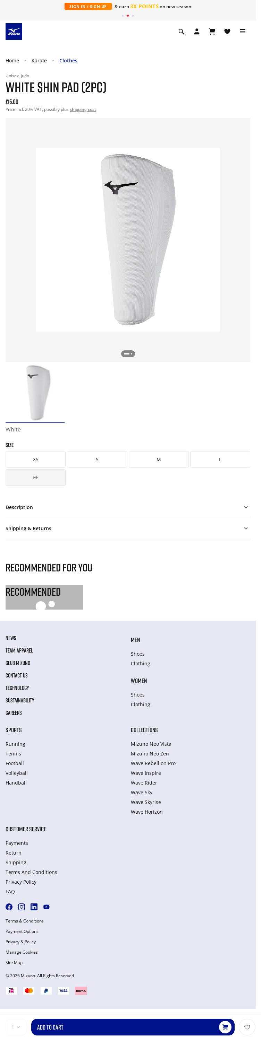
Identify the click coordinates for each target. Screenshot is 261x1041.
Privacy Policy (21, 881)
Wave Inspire (146, 773)
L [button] (220, 459)
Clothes (68, 60)
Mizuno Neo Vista (151, 744)
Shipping (16, 862)
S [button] (97, 459)
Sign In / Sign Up (88, 6)
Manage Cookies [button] (22, 952)
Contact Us (17, 675)
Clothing (140, 663)
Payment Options (22, 931)
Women (139, 680)
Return (14, 852)
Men (135, 640)
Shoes (138, 653)
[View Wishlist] (227, 31)
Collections (144, 730)
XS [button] (36, 459)
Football (15, 763)
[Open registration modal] (196, 31)
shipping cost (83, 109)
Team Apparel (19, 650)
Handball (16, 782)
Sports (14, 730)
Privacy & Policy (21, 941)
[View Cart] (212, 31)
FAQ (10, 891)
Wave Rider (144, 782)
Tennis (13, 753)
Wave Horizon (147, 811)
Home (12, 60)
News (11, 638)
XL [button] (35, 477)
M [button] (159, 459)
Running (15, 744)
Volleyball (17, 773)
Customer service (26, 829)
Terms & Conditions (25, 921)
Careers (14, 712)
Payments (17, 843)
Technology (17, 687)
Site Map (14, 962)
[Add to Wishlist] (247, 1027)
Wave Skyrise (146, 802)
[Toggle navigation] (242, 31)
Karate (39, 60)
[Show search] (181, 31)
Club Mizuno (18, 662)
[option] (35, 393)
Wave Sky (141, 792)
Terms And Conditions (31, 872)
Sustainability (20, 700)
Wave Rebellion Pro (153, 763)
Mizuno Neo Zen (150, 753)
